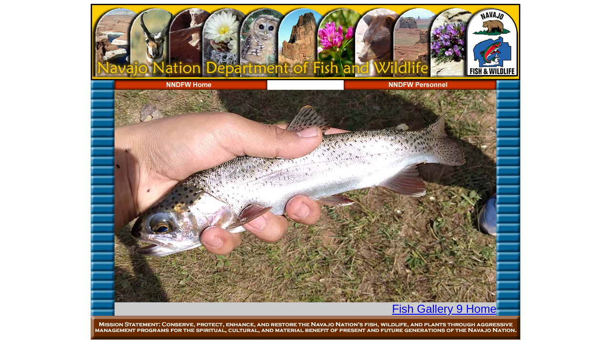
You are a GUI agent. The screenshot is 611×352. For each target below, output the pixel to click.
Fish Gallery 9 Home (444, 308)
